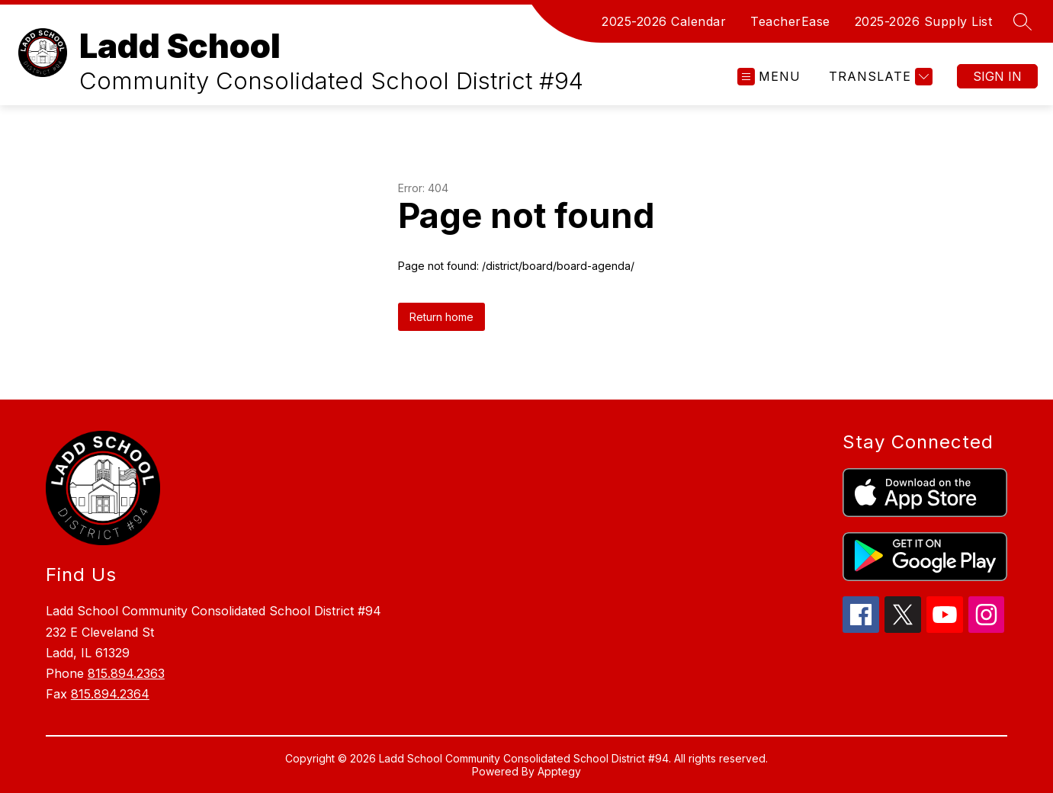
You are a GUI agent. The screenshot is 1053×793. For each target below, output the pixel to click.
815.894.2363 (126, 673)
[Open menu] (769, 76)
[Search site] (1022, 21)
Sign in (997, 76)
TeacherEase (790, 21)
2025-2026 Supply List (924, 21)
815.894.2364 (110, 694)
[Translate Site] (879, 76)
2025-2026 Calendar (664, 21)
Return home (441, 316)
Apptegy (559, 771)
